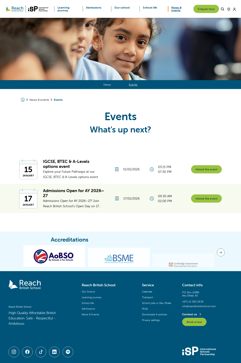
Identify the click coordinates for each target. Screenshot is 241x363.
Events (133, 84)
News (107, 84)
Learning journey (91, 297)
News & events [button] (176, 9)
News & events (39, 99)
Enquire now (206, 9)
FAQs (145, 308)
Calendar (147, 291)
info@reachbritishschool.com (199, 306)
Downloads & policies (154, 314)
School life (88, 303)
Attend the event (206, 171)
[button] (222, 9)
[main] (120, 190)
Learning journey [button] (64, 9)
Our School (88, 291)
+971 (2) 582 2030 (192, 301)
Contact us (190, 314)
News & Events (90, 314)
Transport (147, 297)
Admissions (88, 308)
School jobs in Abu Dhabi (156, 303)
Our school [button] (122, 7)
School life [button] (150, 7)
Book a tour (194, 322)
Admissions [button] (93, 7)
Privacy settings (151, 320)
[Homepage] (25, 100)
